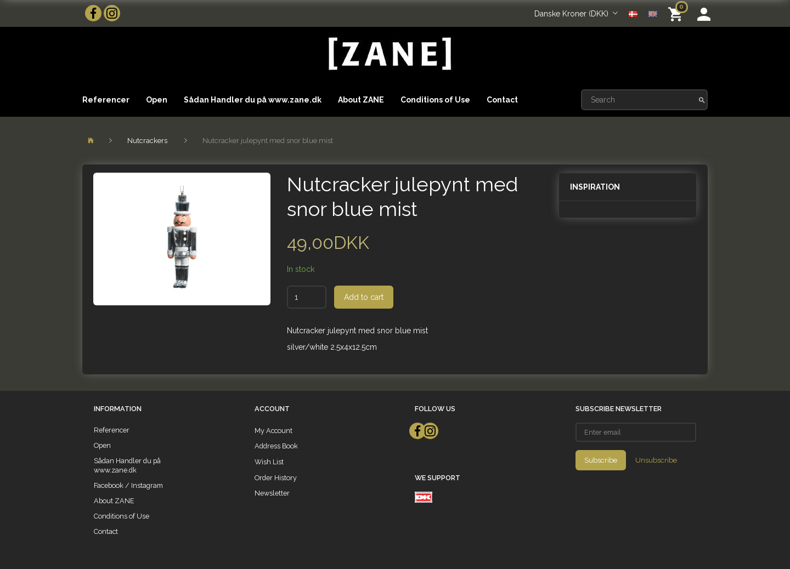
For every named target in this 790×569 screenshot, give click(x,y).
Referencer (105, 99)
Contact (502, 99)
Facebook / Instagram (128, 485)
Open (156, 99)
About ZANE (361, 99)
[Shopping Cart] (677, 13)
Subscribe (600, 460)
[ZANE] (388, 54)
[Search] (702, 99)
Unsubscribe (656, 460)
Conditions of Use (435, 99)
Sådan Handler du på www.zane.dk (252, 99)
